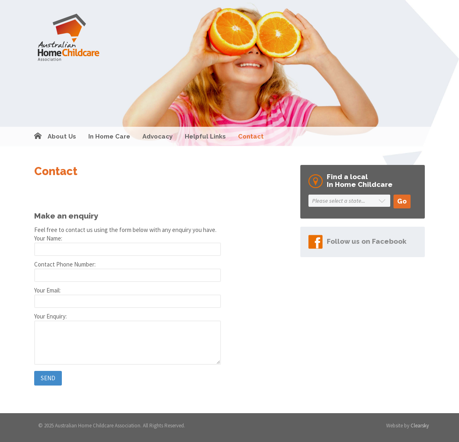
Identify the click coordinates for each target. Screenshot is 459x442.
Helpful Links (205, 136)
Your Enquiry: (50, 316)
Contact (251, 136)
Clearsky (420, 425)
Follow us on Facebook (367, 241)
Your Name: (48, 238)
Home (38, 136)
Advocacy (157, 136)
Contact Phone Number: (65, 264)
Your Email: (47, 290)
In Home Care (109, 136)
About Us (62, 136)
